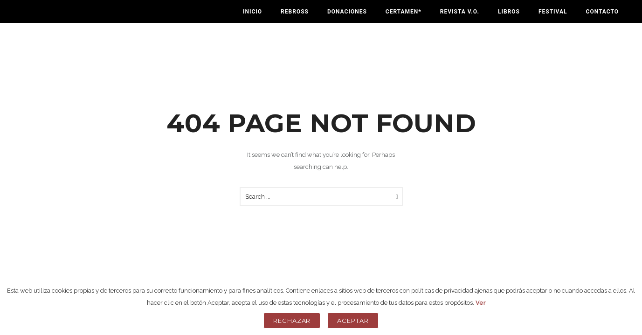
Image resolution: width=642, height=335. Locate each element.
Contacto (602, 11)
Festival (552, 11)
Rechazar (292, 320)
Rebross (295, 11)
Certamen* (403, 11)
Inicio (252, 11)
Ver (481, 302)
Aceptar (353, 320)
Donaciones (347, 11)
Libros (509, 11)
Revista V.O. (459, 11)
